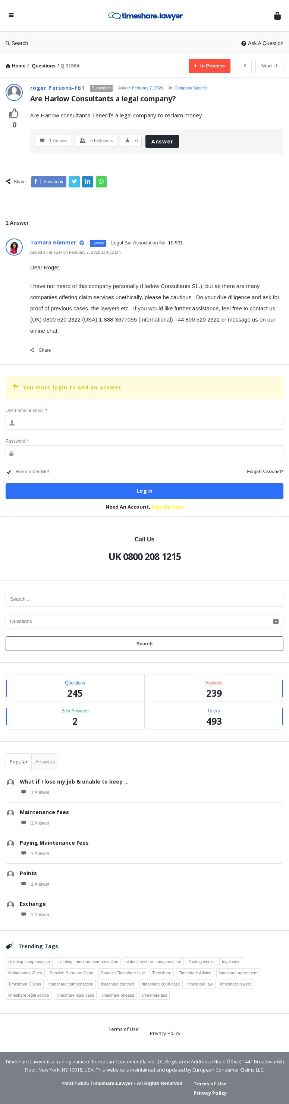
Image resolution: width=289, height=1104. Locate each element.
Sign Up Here (167, 506)
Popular (19, 761)
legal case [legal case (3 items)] (231, 961)
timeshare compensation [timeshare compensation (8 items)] (70, 984)
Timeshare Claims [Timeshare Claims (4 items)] (24, 984)
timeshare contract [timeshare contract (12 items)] (117, 984)
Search (17, 43)
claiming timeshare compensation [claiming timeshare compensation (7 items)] (87, 961)
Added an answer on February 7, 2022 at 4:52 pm (75, 252)
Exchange (33, 903)
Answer (162, 141)
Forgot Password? (265, 471)
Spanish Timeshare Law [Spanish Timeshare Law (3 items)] (123, 973)
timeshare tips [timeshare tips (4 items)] (154, 995)
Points (28, 873)
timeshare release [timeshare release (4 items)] (117, 995)
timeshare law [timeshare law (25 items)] (200, 984)
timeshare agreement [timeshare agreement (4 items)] (238, 973)
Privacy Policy (165, 1033)
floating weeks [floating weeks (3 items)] (202, 961)
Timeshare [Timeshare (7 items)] (162, 973)
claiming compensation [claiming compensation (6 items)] (29, 961)
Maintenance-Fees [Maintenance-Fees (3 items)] (25, 973)
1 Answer (34, 792)
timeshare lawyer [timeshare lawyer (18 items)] (235, 984)
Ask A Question (262, 43)
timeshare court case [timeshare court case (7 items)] (161, 984)
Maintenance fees (44, 812)
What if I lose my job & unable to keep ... (74, 781)
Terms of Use (124, 1029)
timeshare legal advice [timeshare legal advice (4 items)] (28, 995)
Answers (45, 761)
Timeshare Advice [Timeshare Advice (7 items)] (195, 973)
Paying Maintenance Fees (54, 842)
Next (269, 66)
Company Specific (191, 88)
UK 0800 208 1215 (145, 556)
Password (17, 441)
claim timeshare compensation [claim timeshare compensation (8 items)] (153, 961)
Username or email (26, 410)
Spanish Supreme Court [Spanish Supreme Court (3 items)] (71, 973)
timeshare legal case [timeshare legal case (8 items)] (75, 995)
